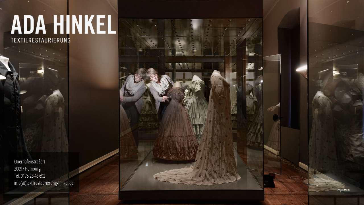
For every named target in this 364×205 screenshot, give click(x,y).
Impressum (343, 190)
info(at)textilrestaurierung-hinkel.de (44, 182)
